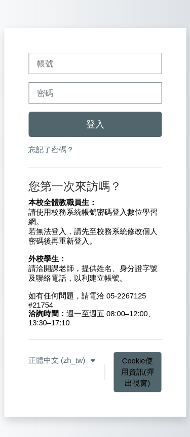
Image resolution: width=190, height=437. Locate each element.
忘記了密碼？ (51, 150)
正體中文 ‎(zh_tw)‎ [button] (57, 360)
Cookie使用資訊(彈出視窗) (137, 372)
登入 (95, 124)
